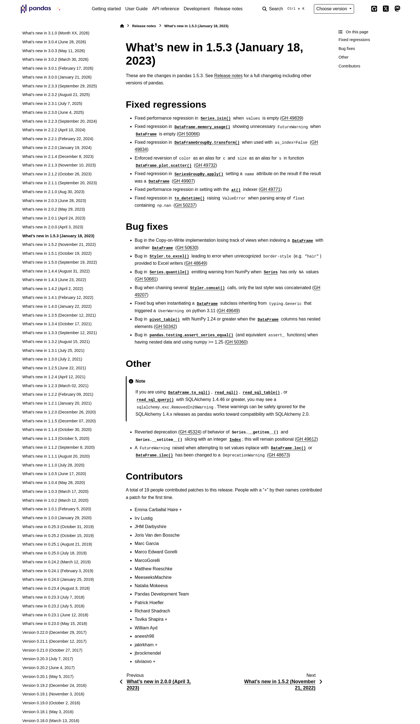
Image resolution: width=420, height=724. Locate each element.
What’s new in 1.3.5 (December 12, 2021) (59, 315)
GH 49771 (270, 189)
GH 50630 (187, 247)
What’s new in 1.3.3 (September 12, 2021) (59, 333)
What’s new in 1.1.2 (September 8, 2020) (58, 447)
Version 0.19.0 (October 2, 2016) (51, 703)
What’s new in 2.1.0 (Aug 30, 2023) (53, 192)
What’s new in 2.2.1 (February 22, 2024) (57, 139)
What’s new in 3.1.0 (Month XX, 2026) (55, 33)
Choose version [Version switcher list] (332, 8)
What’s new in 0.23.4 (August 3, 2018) (56, 588)
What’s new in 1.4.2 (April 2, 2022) (52, 288)
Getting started (106, 8)
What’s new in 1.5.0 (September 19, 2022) (59, 262)
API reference (165, 8)
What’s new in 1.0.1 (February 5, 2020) (56, 509)
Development (197, 8)
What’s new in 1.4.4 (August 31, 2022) (56, 271)
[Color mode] (362, 9)
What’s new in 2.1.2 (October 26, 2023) (56, 174)
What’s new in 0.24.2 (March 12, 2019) (56, 562)
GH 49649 (228, 310)
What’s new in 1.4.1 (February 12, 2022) (57, 297)
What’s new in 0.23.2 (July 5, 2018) (53, 606)
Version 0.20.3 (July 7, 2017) (47, 659)
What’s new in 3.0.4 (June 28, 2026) (54, 42)
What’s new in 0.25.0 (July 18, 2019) (54, 553)
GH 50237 (185, 205)
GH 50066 (188, 134)
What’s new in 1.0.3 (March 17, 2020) (55, 491)
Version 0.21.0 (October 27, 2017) (52, 650)
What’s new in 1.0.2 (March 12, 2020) (55, 500)
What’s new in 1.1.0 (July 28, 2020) (53, 465)
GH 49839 (291, 118)
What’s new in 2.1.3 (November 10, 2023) (59, 165)
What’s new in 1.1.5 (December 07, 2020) (59, 421)
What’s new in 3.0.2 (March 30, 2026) (55, 59)
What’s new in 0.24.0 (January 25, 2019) (58, 579)
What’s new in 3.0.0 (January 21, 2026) (56, 77)
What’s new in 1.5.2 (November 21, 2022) (59, 244)
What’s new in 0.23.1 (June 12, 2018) (55, 615)
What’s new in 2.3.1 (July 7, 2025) (52, 103)
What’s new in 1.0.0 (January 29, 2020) (56, 518)
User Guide (136, 8)
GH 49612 (306, 439)
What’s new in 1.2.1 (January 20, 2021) (56, 403)
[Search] (284, 8)
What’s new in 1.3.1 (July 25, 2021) (53, 350)
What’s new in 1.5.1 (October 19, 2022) (56, 253)
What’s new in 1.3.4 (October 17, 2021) (56, 324)
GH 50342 (165, 326)
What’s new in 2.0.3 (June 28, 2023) (54, 200)
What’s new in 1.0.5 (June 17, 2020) (54, 473)
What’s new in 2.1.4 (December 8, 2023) (57, 156)
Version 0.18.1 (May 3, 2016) (47, 712)
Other (344, 57)
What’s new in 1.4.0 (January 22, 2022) (56, 306)
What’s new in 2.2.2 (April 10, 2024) (53, 130)
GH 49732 (205, 165)
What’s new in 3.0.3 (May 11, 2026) (53, 51)
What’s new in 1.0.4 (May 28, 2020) (53, 482)
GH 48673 (278, 455)
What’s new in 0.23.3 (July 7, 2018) (53, 597)
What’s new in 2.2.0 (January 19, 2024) (56, 147)
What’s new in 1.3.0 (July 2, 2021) (52, 359)
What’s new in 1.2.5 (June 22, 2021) (54, 368)
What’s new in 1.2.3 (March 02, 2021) (55, 386)
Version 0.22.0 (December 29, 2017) (54, 632)
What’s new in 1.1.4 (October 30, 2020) (56, 429)
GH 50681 (146, 279)
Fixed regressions (354, 39)
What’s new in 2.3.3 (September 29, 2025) (59, 86)
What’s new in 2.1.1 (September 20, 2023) (59, 183)
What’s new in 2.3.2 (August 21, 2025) (56, 94)
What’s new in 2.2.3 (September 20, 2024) (59, 121)
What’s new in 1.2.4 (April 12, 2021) (53, 377)
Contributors (349, 66)
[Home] (122, 26)
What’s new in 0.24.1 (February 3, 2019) (57, 571)
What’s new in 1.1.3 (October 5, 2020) (55, 438)
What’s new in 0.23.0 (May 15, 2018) (54, 623)
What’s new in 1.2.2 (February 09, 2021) (57, 394)
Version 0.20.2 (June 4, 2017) (48, 667)
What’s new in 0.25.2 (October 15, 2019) (58, 535)
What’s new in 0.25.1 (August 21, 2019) (57, 544)
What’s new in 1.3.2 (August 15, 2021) (56, 341)
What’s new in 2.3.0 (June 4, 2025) (53, 112)
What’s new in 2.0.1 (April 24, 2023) (53, 218)
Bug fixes (347, 48)
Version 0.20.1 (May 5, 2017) (47, 676)
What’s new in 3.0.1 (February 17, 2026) (57, 68)
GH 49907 (183, 181)
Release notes (228, 8)
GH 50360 (236, 342)
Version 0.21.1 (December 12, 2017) (54, 641)
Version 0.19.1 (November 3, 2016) (53, 694)
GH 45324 (190, 432)
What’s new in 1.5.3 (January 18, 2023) (58, 236)
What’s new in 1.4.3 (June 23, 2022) (54, 280)
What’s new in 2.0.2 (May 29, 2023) (53, 209)
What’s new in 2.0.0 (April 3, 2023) (52, 227)
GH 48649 (196, 263)
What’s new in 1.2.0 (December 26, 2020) (59, 412)
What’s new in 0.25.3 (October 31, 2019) (58, 526)
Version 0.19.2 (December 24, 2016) (54, 685)
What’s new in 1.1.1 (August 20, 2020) (56, 456)
